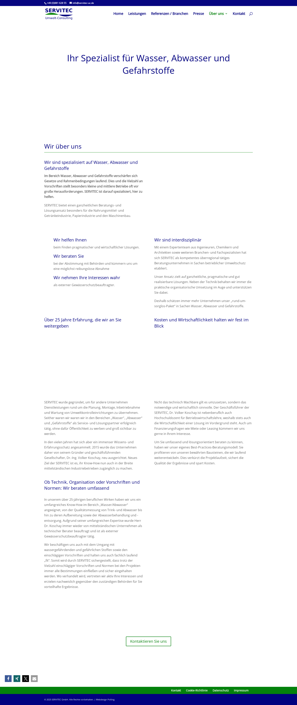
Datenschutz (221, 690)
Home (118, 14)
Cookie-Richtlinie (197, 690)
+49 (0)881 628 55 (56, 3)
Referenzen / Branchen (169, 14)
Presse (198, 14)
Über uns (216, 14)
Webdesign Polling (105, 699)
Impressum (241, 690)
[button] (8, 678)
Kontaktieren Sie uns (148, 641)
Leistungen (137, 14)
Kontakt (239, 14)
